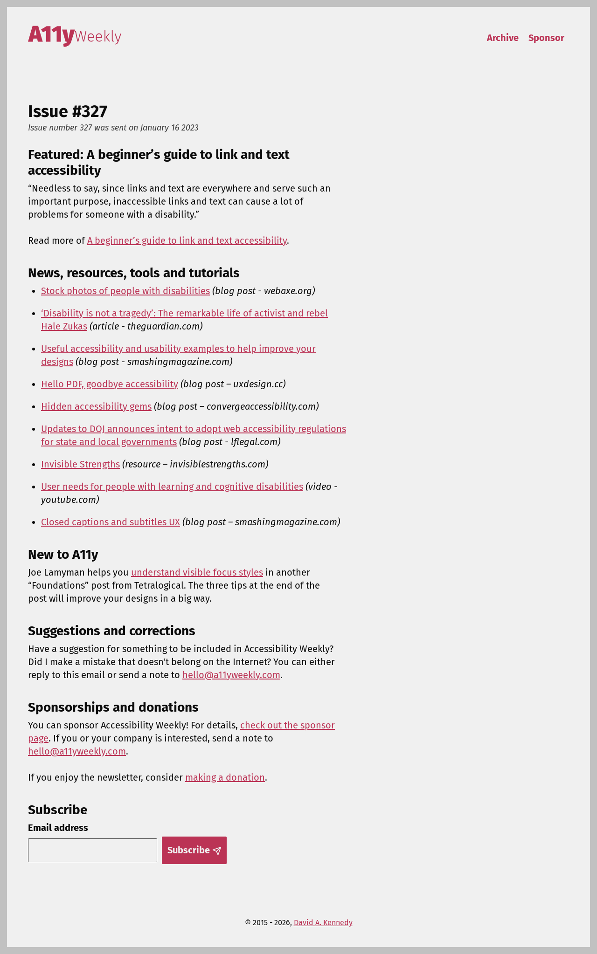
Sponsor (546, 37)
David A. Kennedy (323, 922)
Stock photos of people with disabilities (125, 290)
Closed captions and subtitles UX (110, 522)
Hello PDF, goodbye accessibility (109, 384)
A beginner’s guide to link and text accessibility (187, 240)
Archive (503, 37)
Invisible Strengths (80, 464)
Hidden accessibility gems (96, 406)
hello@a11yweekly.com (231, 674)
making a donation (225, 777)
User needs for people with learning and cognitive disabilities (172, 486)
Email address (58, 827)
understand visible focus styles (197, 572)
